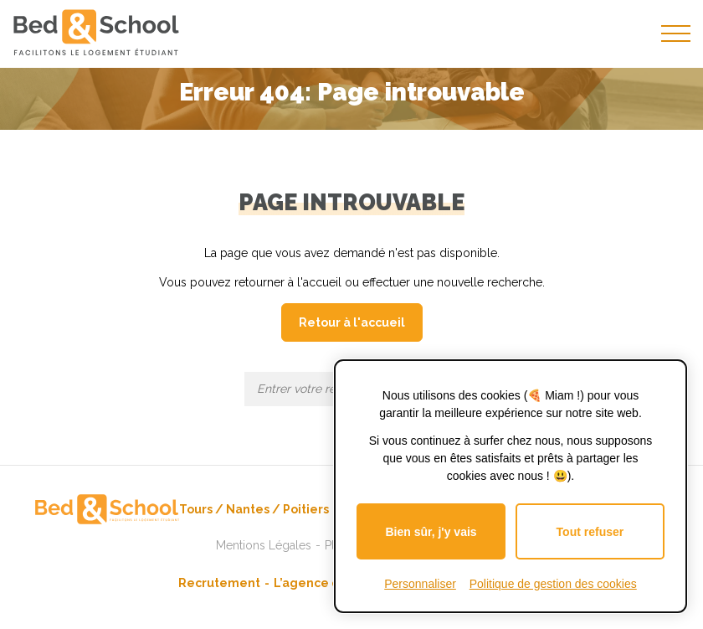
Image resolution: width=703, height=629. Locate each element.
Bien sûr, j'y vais (430, 532)
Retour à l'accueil (352, 322)
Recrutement (219, 583)
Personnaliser (420, 583)
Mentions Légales (263, 545)
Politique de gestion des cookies (553, 583)
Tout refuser (590, 532)
